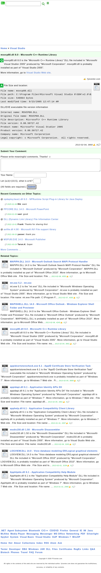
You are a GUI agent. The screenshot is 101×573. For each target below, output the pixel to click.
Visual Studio (17, 48)
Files (55, 552)
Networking (72, 536)
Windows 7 (65, 540)
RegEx (77, 552)
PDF (83, 536)
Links (85, 552)
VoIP (54, 540)
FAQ (31, 555)
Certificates (65, 552)
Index (39, 546)
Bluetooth (34, 533)
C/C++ (44, 533)
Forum (39, 555)
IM (85, 533)
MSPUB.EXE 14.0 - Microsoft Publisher (25, 242)
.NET (3, 533)
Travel (24, 555)
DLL (48, 552)
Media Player (17, 536)
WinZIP (76, 540)
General (74, 533)
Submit (31, 189)
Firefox (64, 533)
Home (4, 48)
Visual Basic (27, 540)
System (14, 540)
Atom (53, 546)
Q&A (92, 552)
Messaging (33, 536)
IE (81, 533)
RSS (46, 546)
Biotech (5, 555)
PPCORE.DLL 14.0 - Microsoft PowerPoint (26, 212)
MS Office (59, 536)
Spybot (5, 540)
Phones (15, 555)
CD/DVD (54, 533)
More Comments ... (11, 252)
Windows (33, 552)
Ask (60, 546)
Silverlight (92, 536)
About (17, 546)
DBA (24, 552)
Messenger (46, 536)
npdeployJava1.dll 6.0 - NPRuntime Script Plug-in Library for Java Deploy (43, 202)
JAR (42, 552)
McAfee (5, 536)
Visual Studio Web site (38, 73)
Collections (28, 546)
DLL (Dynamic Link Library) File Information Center (31, 222)
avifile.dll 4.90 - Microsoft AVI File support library (30, 232)
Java (90, 533)
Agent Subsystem (17, 533)
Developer (15, 552)
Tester (4, 552)
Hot (11, 546)
